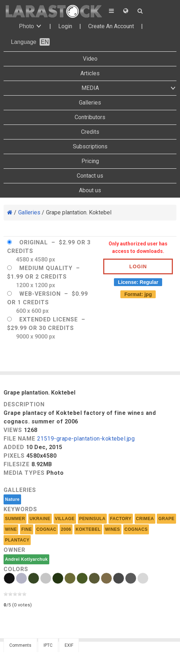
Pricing (90, 161)
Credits (90, 131)
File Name (19, 438)
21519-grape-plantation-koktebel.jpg (86, 439)
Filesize (17, 464)
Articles (90, 73)
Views (13, 430)
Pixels (14, 455)
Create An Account (111, 26)
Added (14, 447)
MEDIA (90, 88)
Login (65, 26)
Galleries (90, 102)
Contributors (90, 117)
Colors (16, 569)
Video (90, 58)
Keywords (20, 509)
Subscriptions (90, 146)
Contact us (90, 175)
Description (24, 404)
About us (90, 190)
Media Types (24, 472)
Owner (14, 549)
